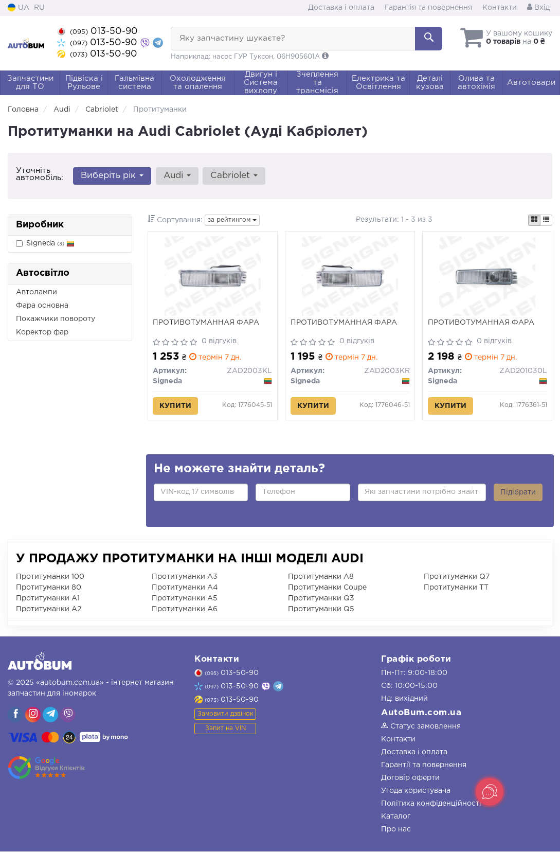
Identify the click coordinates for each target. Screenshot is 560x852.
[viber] (15, 715)
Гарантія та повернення (428, 8)
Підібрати (518, 493)
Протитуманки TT (456, 588)
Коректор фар (42, 332)
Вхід (538, 8)
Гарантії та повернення (423, 765)
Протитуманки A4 (185, 588)
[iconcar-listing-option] (546, 220)
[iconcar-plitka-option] (534, 220)
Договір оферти (410, 778)
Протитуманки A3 (185, 577)
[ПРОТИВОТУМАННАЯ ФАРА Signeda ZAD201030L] (487, 276)
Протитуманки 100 (50, 577)
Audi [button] (176, 176)
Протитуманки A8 (321, 577)
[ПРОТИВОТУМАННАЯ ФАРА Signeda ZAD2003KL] (213, 276)
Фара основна (42, 306)
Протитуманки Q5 (321, 610)
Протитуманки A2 (48, 610)
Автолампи (36, 292)
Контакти (499, 8)
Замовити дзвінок (225, 714)
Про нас (396, 830)
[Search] (428, 38)
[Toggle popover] (489, 792)
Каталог (395, 817)
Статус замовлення (421, 727)
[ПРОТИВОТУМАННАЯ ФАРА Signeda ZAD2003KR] (350, 276)
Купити (176, 406)
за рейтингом (232, 220)
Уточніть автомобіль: (39, 174)
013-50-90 (97, 31)
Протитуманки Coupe (327, 588)
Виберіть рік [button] (112, 176)
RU (39, 8)
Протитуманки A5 (185, 599)
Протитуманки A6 (185, 610)
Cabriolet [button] (233, 176)
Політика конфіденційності (431, 804)
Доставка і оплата (341, 8)
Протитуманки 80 (48, 588)
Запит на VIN (225, 729)
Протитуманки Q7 (457, 577)
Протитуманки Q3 (321, 599)
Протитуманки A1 (48, 599)
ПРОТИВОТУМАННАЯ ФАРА (206, 323)
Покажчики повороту (55, 319)
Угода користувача (415, 791)
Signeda (45, 243)
